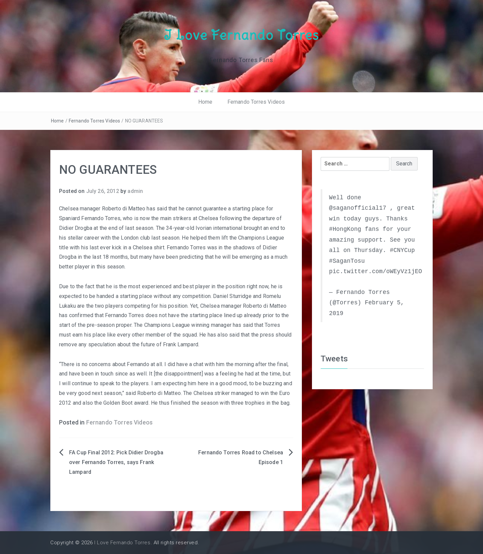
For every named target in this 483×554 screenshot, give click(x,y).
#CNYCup (402, 250)
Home (205, 102)
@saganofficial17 (357, 208)
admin (135, 191)
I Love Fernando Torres (241, 34)
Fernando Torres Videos (256, 102)
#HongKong (345, 229)
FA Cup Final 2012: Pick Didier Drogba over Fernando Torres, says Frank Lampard (116, 462)
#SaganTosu (347, 261)
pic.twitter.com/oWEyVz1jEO (375, 271)
